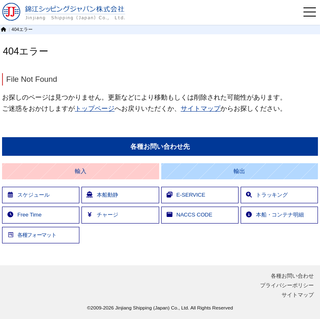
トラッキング (266, 195)
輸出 (239, 171)
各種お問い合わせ (292, 276)
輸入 (80, 171)
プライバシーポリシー (287, 285)
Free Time (24, 215)
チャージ (102, 215)
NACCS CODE (189, 215)
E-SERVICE (185, 195)
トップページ (95, 108)
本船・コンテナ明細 (274, 215)
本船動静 (102, 195)
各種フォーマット (31, 235)
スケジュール (28, 195)
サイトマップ (200, 108)
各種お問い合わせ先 (159, 146)
